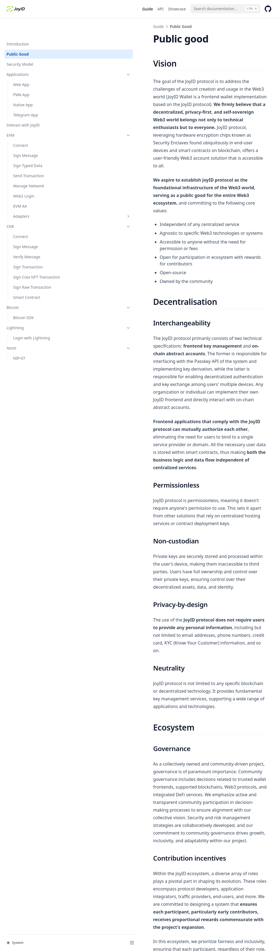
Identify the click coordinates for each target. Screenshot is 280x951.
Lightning (34, 310)
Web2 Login (23, 178)
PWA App (21, 77)
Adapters (37, 198)
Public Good (18, 36)
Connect (20, 127)
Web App (21, 67)
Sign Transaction (28, 249)
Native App (23, 87)
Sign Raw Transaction (32, 269)
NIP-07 (19, 340)
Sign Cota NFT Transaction (36, 259)
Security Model (20, 46)
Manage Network (28, 168)
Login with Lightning (31, 320)
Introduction (18, 26)
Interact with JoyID (23, 107)
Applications (34, 56)
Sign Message (25, 138)
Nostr (34, 330)
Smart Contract (26, 279)
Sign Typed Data (27, 148)
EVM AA (20, 188)
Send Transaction (28, 158)
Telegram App (25, 97)
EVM (34, 117)
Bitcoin (34, 290)
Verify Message (26, 239)
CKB (34, 208)
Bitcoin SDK (23, 300)
